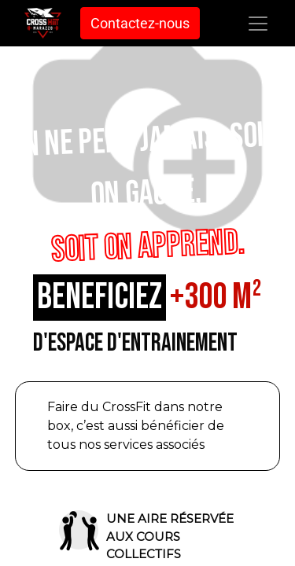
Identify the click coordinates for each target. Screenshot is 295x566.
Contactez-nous (140, 23)
